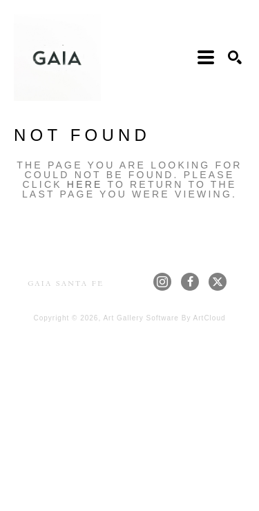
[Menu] (206, 57)
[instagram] (162, 282)
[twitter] (218, 282)
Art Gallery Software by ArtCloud (164, 318)
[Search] (235, 57)
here (85, 184)
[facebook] (190, 282)
